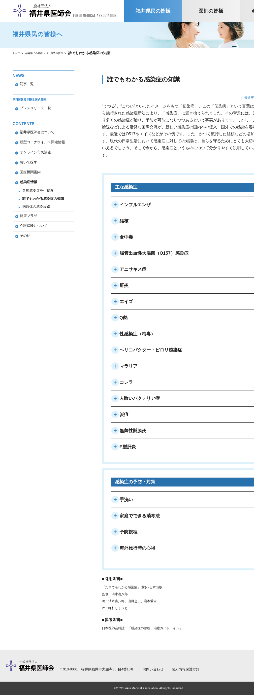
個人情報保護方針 (185, 669)
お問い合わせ (153, 669)
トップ (17, 53)
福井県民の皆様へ (42, 53)
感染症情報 (70, 53)
